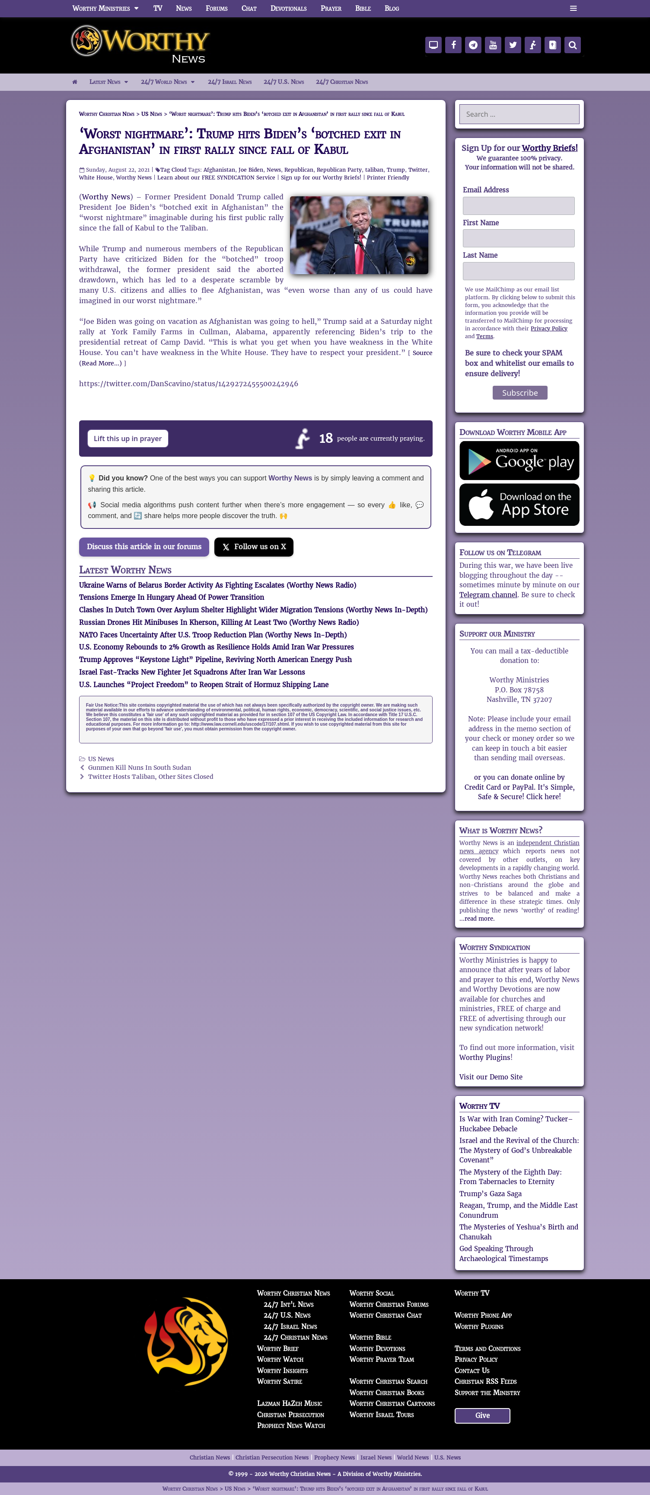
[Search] (572, 45)
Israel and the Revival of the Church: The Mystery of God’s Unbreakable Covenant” (519, 1150)
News (184, 8)
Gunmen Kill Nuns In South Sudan (139, 768)
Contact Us (472, 1371)
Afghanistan (219, 169)
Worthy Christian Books (387, 1393)
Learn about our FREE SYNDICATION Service (216, 177)
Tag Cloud (173, 169)
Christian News (210, 1457)
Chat (249, 8)
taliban (374, 169)
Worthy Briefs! (550, 148)
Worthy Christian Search (388, 1381)
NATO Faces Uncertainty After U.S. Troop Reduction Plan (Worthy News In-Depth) (213, 635)
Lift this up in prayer (128, 438)
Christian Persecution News (272, 1457)
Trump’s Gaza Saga (490, 1194)
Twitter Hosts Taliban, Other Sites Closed (150, 777)
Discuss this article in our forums (144, 546)
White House (96, 177)
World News (413, 1457)
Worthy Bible (370, 1337)
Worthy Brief (278, 1349)
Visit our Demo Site (491, 1077)
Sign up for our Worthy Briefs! (321, 177)
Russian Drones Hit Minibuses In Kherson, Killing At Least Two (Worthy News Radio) (219, 622)
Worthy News (134, 177)
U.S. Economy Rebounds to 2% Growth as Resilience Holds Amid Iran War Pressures (216, 647)
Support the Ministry (487, 1393)
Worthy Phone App (483, 1315)
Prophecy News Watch (291, 1425)
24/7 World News (171, 82)
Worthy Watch (280, 1359)
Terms (484, 336)
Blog (392, 8)
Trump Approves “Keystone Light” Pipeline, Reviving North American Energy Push (215, 660)
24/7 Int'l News (289, 1304)
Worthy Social (372, 1293)
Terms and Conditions (488, 1349)
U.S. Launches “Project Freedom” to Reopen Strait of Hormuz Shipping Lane (203, 685)
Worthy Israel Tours (382, 1415)
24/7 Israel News (230, 82)
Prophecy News (334, 1457)
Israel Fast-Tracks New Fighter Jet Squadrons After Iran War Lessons (192, 672)
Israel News (376, 1457)
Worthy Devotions (377, 1349)
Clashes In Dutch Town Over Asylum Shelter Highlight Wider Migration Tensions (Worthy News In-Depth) (253, 610)
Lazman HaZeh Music (289, 1403)
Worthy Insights (282, 1371)
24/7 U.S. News (284, 82)
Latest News (112, 82)
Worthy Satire (279, 1381)
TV (157, 8)
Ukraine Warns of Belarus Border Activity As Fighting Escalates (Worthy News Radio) (217, 585)
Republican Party (339, 169)
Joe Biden (251, 169)
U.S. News (447, 1457)
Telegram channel (488, 595)
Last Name (480, 255)
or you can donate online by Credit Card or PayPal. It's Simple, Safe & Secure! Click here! (520, 787)
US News (101, 759)
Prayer (331, 8)
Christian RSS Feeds (486, 1381)
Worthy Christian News (293, 1293)
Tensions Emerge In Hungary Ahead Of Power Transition (171, 597)
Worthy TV (479, 1106)
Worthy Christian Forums (389, 1304)
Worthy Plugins (484, 1057)
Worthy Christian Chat (386, 1315)
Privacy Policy (549, 328)
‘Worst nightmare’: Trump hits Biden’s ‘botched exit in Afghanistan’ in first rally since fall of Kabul (240, 141)
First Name (481, 223)
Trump (396, 169)
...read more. (477, 918)
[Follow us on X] (253, 547)
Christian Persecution (290, 1415)
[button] (573, 8)
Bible (363, 8)
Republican (298, 169)
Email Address (486, 190)
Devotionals (289, 8)
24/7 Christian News (342, 82)
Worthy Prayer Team (382, 1359)
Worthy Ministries (110, 8)
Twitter (418, 169)
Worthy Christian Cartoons (392, 1403)
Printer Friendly (388, 177)
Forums (217, 8)
